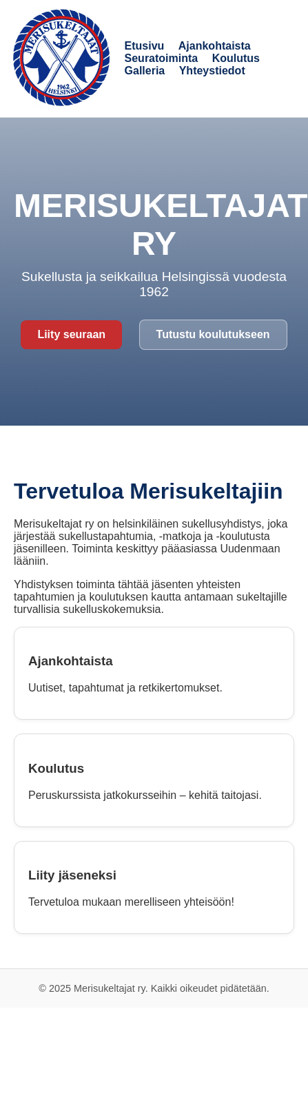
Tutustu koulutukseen (213, 334)
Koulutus (236, 58)
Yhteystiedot (212, 70)
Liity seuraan (71, 334)
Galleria (145, 70)
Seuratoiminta (161, 58)
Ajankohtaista (214, 46)
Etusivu (145, 46)
